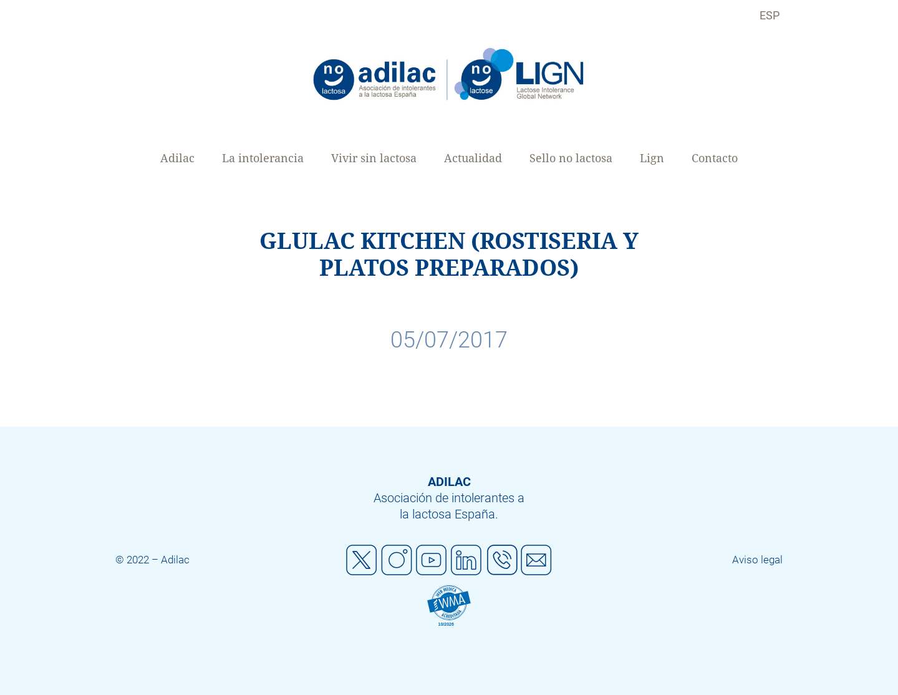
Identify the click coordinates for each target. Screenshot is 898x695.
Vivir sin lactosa (374, 158)
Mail (536, 560)
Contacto (715, 158)
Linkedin (466, 560)
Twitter (361, 560)
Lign (652, 158)
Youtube (431, 560)
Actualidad (473, 158)
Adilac (177, 158)
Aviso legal (757, 559)
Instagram (396, 560)
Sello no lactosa (570, 158)
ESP (770, 15)
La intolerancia (263, 158)
